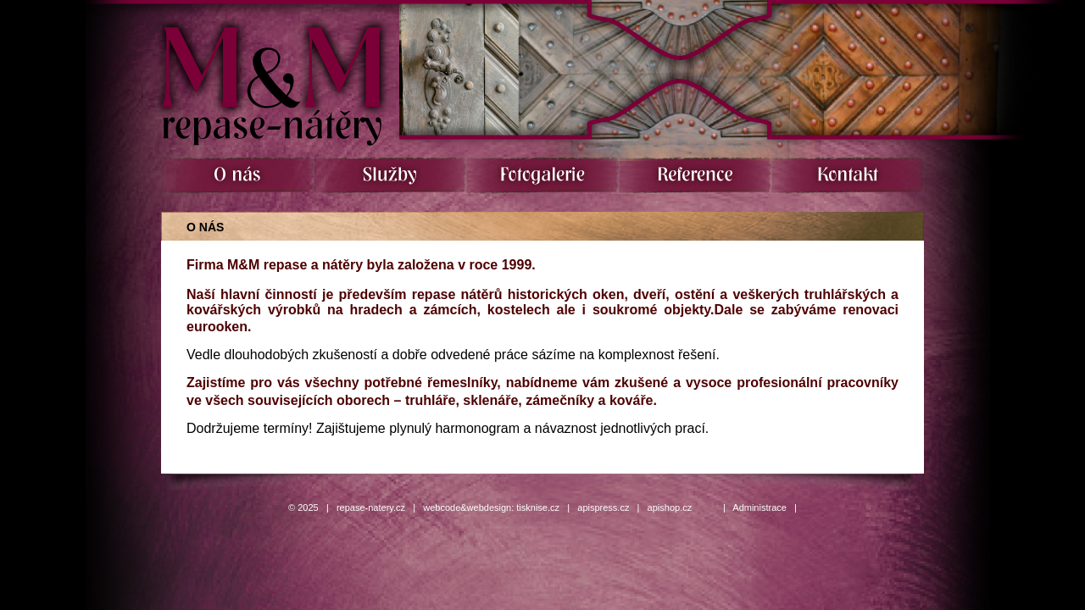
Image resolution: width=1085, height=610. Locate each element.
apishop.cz (670, 507)
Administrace (759, 507)
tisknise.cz (537, 507)
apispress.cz (603, 507)
